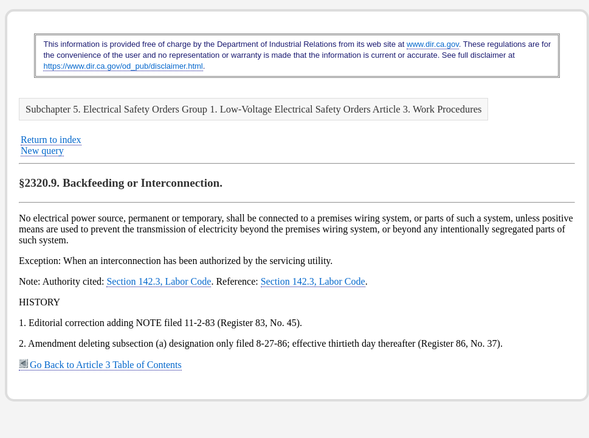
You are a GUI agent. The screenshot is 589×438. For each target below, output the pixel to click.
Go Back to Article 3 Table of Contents (100, 365)
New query (42, 150)
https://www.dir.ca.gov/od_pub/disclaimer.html (122, 66)
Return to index (51, 139)
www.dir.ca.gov (433, 44)
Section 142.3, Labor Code (158, 281)
